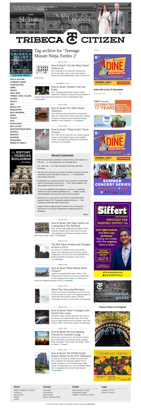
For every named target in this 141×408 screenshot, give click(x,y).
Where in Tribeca (18, 143)
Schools (14, 132)
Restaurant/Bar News (20, 129)
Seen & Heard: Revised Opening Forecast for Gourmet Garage (67, 333)
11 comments (65, 142)
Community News (18, 82)
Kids (12, 104)
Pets (12, 121)
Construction (17, 85)
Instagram (48, 395)
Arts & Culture (17, 79)
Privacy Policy (108, 393)
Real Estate (15, 126)
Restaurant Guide (80, 390)
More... (86, 214)
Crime (13, 88)
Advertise (18, 395)
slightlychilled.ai (90, 404)
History (14, 99)
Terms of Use (108, 390)
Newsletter (16, 110)
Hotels (13, 101)
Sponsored (15, 140)
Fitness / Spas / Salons (20, 96)
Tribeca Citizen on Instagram (112, 307)
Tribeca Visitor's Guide (83, 395)
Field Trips (15, 93)
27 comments (57, 259)
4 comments (85, 323)
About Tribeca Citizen (24, 390)
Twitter (47, 390)
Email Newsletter (51, 397)
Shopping (14, 137)
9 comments (40, 99)
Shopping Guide (79, 393)
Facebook (48, 393)
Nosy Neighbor (17, 112)
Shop (16, 399)
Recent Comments (63, 155)
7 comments (78, 120)
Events (13, 90)
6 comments (61, 235)
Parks (13, 115)
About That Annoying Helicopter (67, 289)
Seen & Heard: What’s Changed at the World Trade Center (70, 312)
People (13, 118)
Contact (18, 393)
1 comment (68, 280)
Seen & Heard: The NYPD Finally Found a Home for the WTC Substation (71, 354)
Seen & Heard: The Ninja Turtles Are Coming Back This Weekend (70, 224)
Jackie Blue (69, 404)
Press (17, 397)
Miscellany (15, 107)
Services (14, 135)
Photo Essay (16, 124)
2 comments (57, 370)
